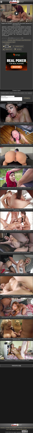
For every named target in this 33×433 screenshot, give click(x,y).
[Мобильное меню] (1, 2)
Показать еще (16, 365)
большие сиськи (20, 40)
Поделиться (8, 49)
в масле (7, 44)
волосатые (28, 40)
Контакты (2, 427)
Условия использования (11, 427)
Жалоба (19, 49)
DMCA (13, 429)
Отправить (27, 98)
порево (4, 42)
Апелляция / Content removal (24, 427)
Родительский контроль (21, 429)
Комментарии (19, 46)
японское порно (12, 40)
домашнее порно (11, 42)
